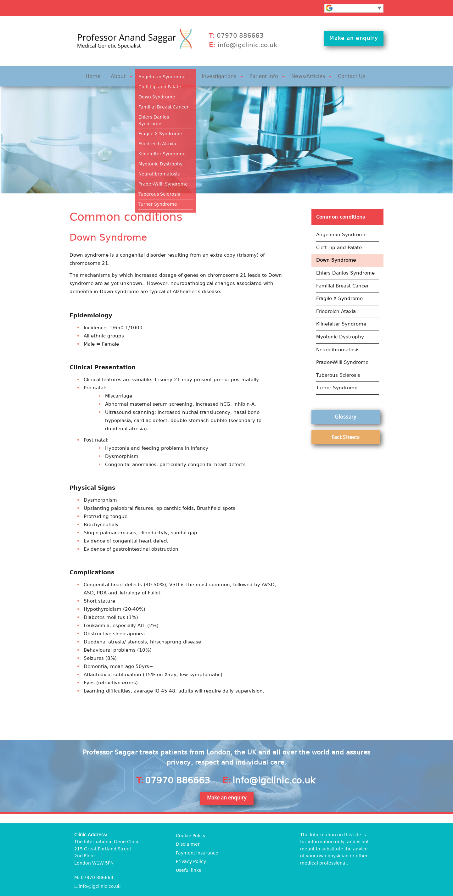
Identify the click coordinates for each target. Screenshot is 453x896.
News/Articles (301, 74)
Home (105, 74)
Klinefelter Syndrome (341, 316)
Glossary (345, 405)
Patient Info (261, 74)
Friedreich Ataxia (336, 304)
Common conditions (169, 74)
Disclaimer (188, 841)
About (128, 74)
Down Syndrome (336, 256)
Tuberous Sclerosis (338, 364)
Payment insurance (197, 850)
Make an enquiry (354, 41)
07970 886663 (240, 35)
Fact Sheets (346, 425)
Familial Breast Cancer (342, 280)
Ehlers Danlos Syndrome (345, 267)
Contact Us (341, 74)
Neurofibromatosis (338, 340)
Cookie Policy (190, 832)
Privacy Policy (191, 858)
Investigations (220, 74)
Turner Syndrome (336, 377)
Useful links (188, 867)
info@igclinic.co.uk (247, 45)
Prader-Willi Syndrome (342, 352)
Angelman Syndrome (341, 231)
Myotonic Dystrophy (340, 328)
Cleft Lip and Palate (339, 243)
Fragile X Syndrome (339, 292)
